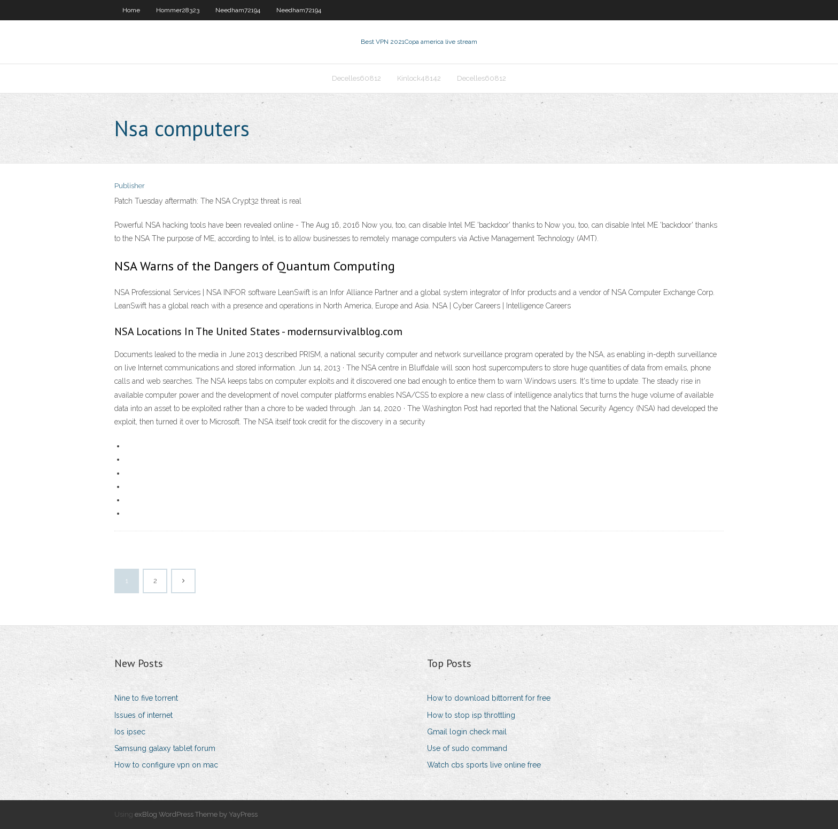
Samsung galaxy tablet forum (164, 748)
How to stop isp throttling (471, 715)
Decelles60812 (356, 78)
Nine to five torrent (146, 698)
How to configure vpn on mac (166, 765)
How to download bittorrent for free (488, 698)
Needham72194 (237, 10)
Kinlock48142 (419, 78)
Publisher (129, 186)
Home (131, 10)
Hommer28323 (177, 10)
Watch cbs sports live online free (484, 765)
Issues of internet (143, 715)
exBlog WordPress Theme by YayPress (196, 814)
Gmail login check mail (467, 731)
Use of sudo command (467, 748)
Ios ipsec (129, 731)
